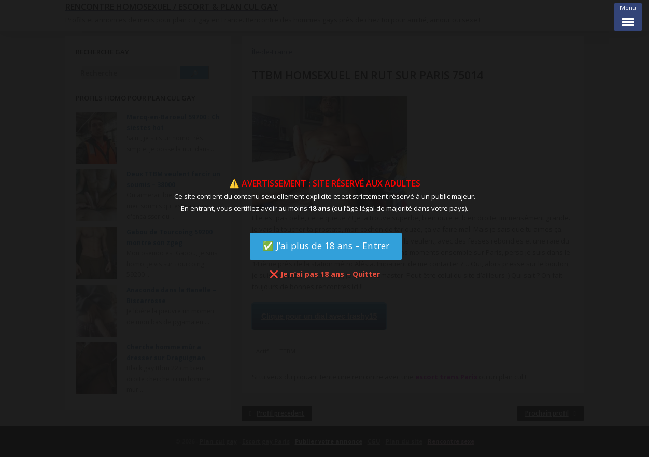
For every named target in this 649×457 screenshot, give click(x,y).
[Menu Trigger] (628, 17)
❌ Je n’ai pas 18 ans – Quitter (325, 274)
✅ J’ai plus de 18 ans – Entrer (325, 245)
